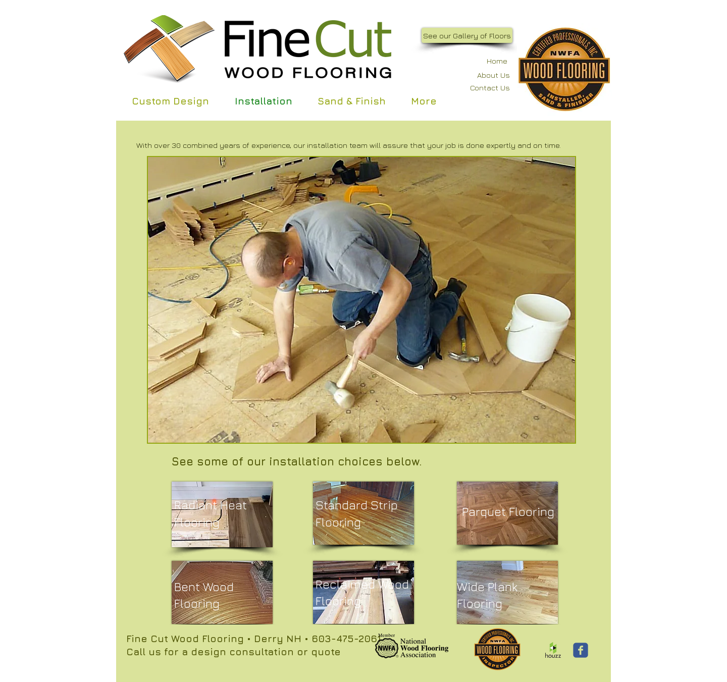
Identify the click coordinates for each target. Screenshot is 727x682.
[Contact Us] (483, 87)
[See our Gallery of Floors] (467, 35)
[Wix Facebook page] (580, 650)
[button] (361, 300)
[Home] (491, 61)
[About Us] (484, 75)
